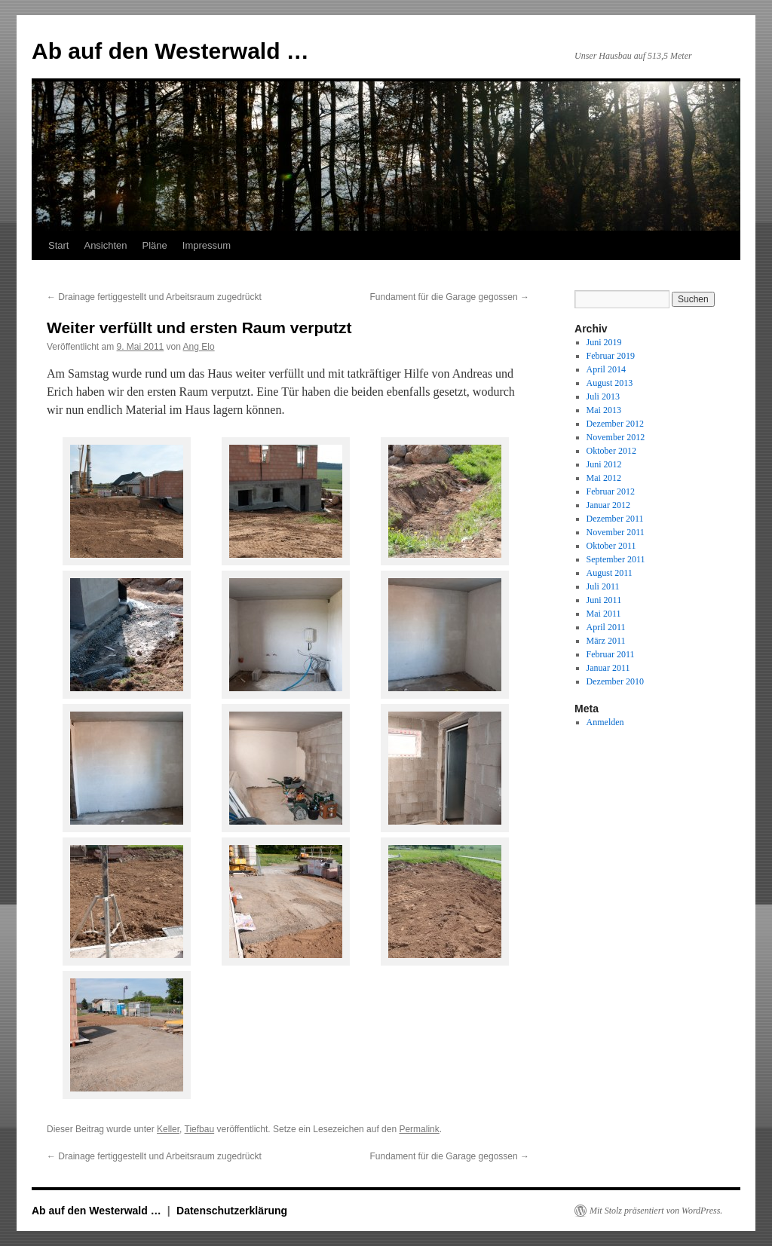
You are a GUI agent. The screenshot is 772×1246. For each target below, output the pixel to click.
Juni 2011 (604, 600)
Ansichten (105, 245)
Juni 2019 (604, 342)
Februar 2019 (611, 356)
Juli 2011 (603, 586)
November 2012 (616, 437)
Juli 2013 (603, 396)
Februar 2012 (611, 491)
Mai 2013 (604, 410)
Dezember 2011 (615, 518)
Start (58, 245)
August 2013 (610, 383)
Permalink (419, 1129)
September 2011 (616, 559)
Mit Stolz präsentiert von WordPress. (656, 1210)
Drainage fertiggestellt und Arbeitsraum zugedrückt (154, 297)
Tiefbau (200, 1129)
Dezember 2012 (615, 423)
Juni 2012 (604, 464)
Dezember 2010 (615, 681)
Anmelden (605, 722)
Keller (168, 1129)
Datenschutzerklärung (231, 1211)
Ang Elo (199, 346)
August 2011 (610, 573)
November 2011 (616, 532)
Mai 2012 (604, 478)
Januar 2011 (608, 668)
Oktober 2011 (611, 545)
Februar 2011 (611, 654)
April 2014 (606, 369)
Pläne (154, 245)
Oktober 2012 (611, 450)
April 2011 (606, 627)
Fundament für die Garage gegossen (449, 297)
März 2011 (606, 640)
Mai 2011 (604, 613)
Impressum (206, 245)
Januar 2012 (608, 505)
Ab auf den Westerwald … (170, 50)
